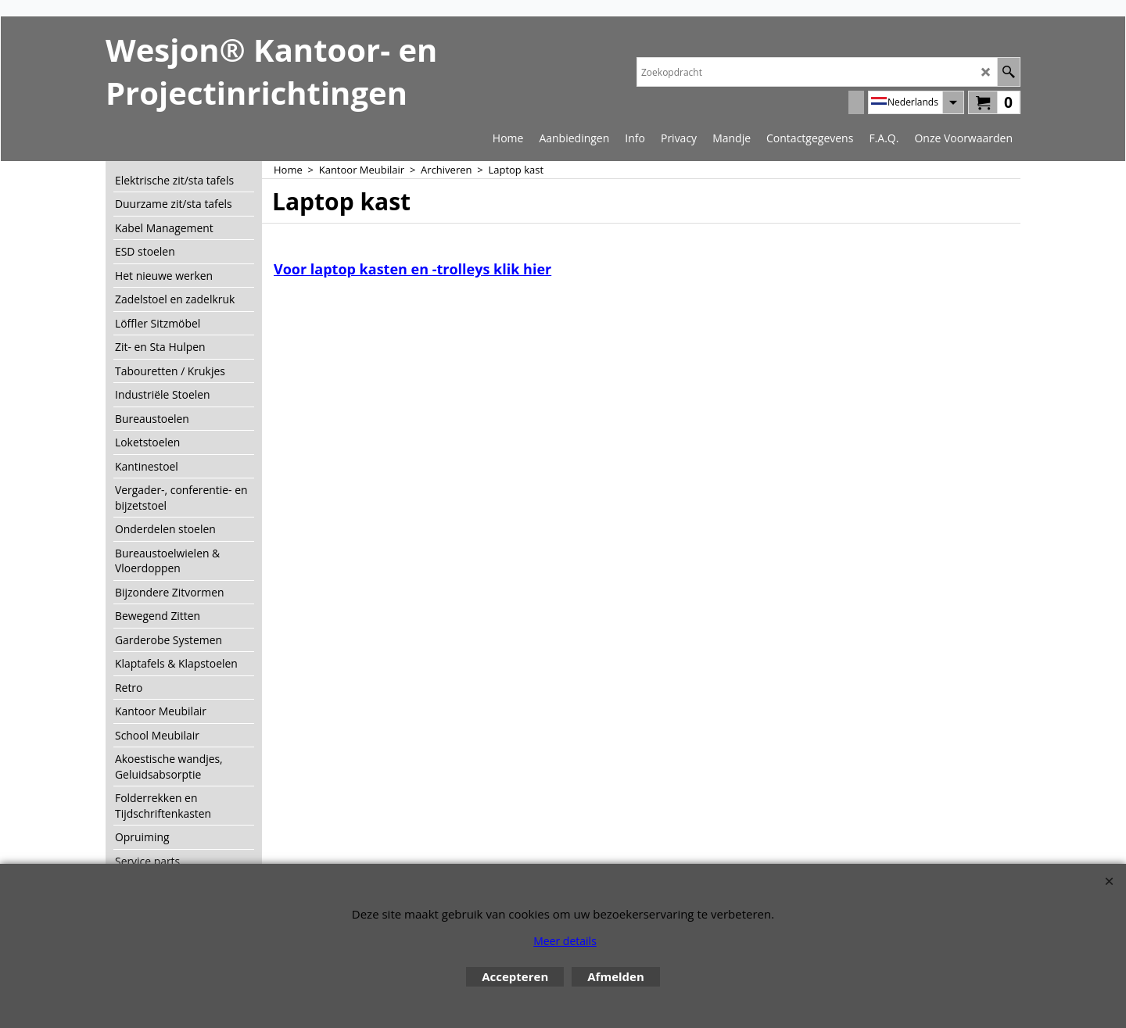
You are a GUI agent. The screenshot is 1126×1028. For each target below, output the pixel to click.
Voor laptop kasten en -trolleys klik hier (412, 269)
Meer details (565, 940)
